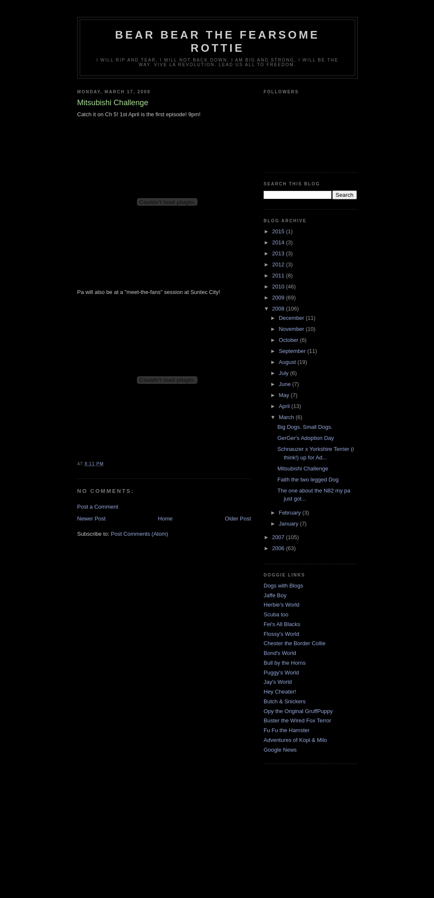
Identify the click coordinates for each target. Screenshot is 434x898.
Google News (280, 750)
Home (165, 518)
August (288, 362)
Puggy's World (281, 672)
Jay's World (278, 682)
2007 (279, 537)
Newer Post (91, 518)
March (287, 417)
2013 (279, 253)
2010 (279, 286)
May (285, 395)
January (289, 523)
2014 (279, 242)
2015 (279, 231)
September (293, 351)
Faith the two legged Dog (308, 479)
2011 (279, 275)
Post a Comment (97, 507)
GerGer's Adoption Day (305, 438)
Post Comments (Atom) (139, 534)
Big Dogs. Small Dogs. (304, 427)
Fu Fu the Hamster (286, 730)
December (292, 318)
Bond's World (280, 653)
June (285, 384)
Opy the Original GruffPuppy (298, 711)
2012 (279, 264)
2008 (279, 308)
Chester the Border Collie (295, 643)
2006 (279, 548)
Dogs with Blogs (283, 585)
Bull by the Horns (285, 663)
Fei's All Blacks (282, 624)
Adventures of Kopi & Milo (295, 740)
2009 (279, 297)
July (284, 373)
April (285, 406)
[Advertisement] (217, 838)
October (289, 340)
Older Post (238, 518)
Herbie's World (282, 604)
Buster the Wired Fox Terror (297, 720)
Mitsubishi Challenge (302, 468)
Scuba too (276, 614)
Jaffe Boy (275, 595)
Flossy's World (281, 634)
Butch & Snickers (285, 701)
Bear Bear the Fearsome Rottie (217, 41)
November (292, 329)
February (291, 512)
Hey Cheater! (280, 691)
